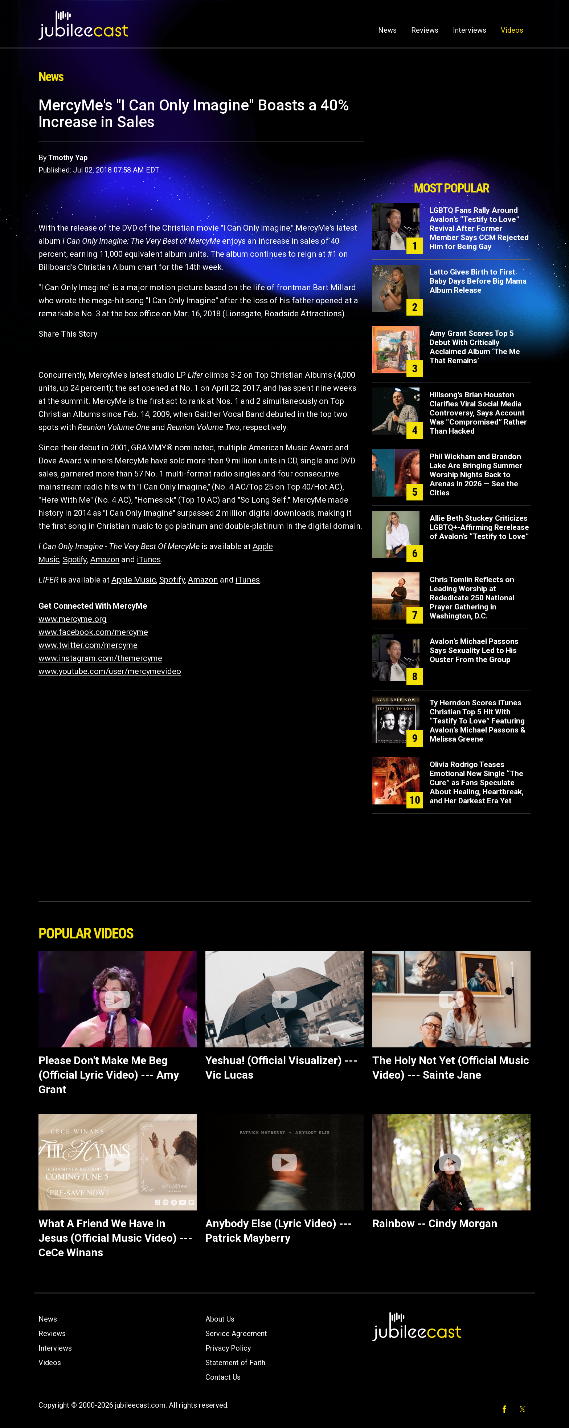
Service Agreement (236, 1333)
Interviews (469, 30)
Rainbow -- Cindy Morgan (435, 1223)
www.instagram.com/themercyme (100, 658)
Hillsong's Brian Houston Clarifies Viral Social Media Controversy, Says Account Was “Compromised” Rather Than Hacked (478, 412)
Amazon (105, 559)
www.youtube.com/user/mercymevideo (109, 671)
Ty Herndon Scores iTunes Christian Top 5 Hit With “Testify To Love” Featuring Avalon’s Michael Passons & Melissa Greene (477, 720)
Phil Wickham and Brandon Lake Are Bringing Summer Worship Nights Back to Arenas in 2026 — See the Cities (476, 474)
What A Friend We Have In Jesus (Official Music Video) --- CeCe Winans (115, 1238)
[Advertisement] (451, 137)
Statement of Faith (235, 1362)
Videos (512, 30)
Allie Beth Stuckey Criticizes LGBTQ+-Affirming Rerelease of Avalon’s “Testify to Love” (479, 527)
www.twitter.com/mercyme (88, 645)
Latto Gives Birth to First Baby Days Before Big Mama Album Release (478, 281)
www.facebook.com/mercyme (93, 632)
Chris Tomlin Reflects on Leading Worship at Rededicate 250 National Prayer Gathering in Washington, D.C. (472, 597)
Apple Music (133, 579)
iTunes (148, 559)
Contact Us (223, 1377)
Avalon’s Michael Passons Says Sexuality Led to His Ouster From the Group (474, 650)
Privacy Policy (228, 1348)
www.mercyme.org (72, 619)
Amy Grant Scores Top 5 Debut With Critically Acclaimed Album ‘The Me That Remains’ (475, 347)
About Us (219, 1319)
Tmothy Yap (67, 157)
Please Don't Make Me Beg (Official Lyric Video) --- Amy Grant (108, 1075)
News (387, 30)
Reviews (424, 30)
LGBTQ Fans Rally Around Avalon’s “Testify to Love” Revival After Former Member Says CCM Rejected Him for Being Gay (479, 228)
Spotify (74, 559)
